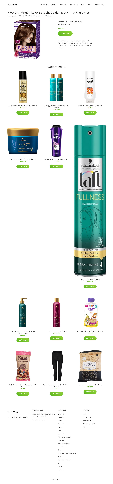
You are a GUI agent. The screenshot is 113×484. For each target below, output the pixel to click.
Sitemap (85, 429)
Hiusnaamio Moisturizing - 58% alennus (22, 161)
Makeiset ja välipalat (48, 5)
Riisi (59, 465)
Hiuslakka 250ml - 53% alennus (90, 281)
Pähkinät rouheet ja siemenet (67, 455)
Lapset (60, 429)
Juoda (60, 422)
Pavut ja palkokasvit (64, 461)
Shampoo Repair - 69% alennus (56, 333)
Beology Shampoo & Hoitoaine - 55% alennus (56, 108)
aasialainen (61, 415)
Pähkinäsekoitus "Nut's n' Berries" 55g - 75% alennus (23, 387)
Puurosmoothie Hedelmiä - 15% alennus (90, 333)
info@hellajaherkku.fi (39, 421)
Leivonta (60, 435)
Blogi (89, 5)
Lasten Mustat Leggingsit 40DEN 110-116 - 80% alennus (56, 387)
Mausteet (63, 5)
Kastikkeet (74, 5)
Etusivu (10, 17)
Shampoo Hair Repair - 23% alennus (56, 161)
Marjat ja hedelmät (63, 445)
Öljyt (59, 451)
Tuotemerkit (99, 5)
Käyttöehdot (87, 422)
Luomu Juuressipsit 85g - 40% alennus (90, 386)
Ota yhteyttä (87, 419)
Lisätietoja (65, 35)
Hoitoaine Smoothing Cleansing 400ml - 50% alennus (23, 334)
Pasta (59, 458)
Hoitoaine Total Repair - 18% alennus (90, 107)
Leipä (59, 432)
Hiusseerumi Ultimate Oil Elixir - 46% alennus (23, 107)
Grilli (82, 5)
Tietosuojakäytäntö (89, 425)
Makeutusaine (62, 442)
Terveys (60, 468)
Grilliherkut (61, 419)
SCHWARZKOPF (79, 23)
